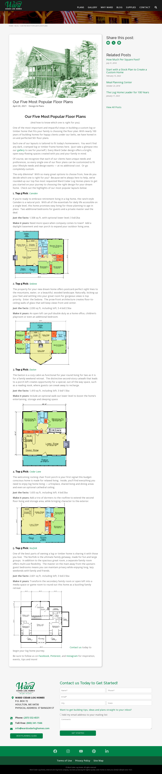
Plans (80, 7)
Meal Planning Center (119, 82)
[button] (108, 43)
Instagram (72, 655)
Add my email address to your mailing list (84, 714)
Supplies (131, 7)
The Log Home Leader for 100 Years (128, 92)
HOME (11, 26)
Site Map (98, 760)
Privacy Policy (82, 760)
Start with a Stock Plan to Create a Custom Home (126, 71)
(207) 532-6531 (31, 717)
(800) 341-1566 (34, 722)
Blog (120, 7)
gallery (21, 150)
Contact (144, 7)
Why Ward (107, 7)
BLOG (17, 26)
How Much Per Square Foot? (123, 59)
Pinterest (55, 655)
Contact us (76, 647)
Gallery (92, 7)
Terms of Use (64, 760)
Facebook (44, 655)
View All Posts (113, 107)
